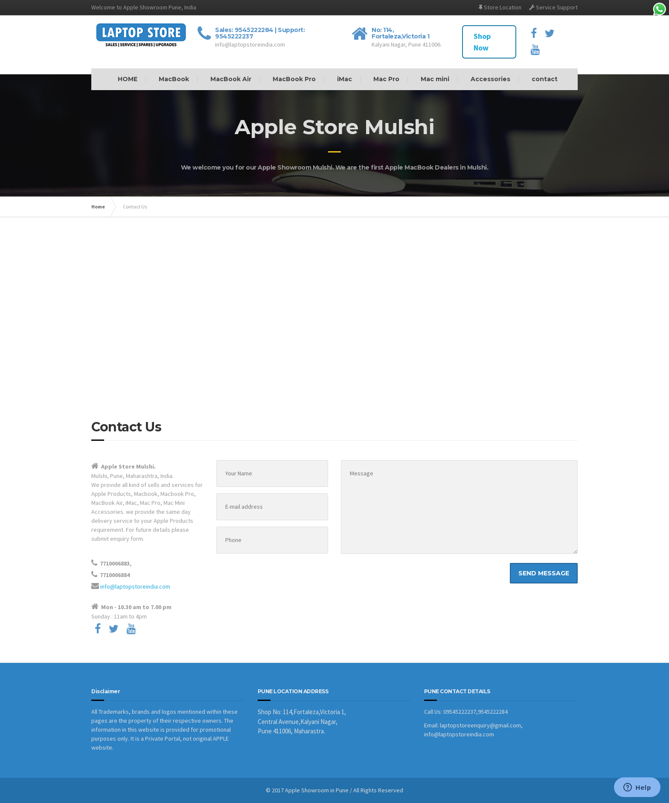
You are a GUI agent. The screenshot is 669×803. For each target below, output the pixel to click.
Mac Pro (386, 79)
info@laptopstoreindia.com (135, 586)
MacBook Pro (294, 79)
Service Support (553, 7)
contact (545, 79)
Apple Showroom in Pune (317, 790)
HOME (127, 79)
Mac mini (435, 79)
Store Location (500, 7)
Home (98, 206)
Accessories (490, 79)
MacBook (174, 79)
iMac (344, 79)
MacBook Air (230, 79)
